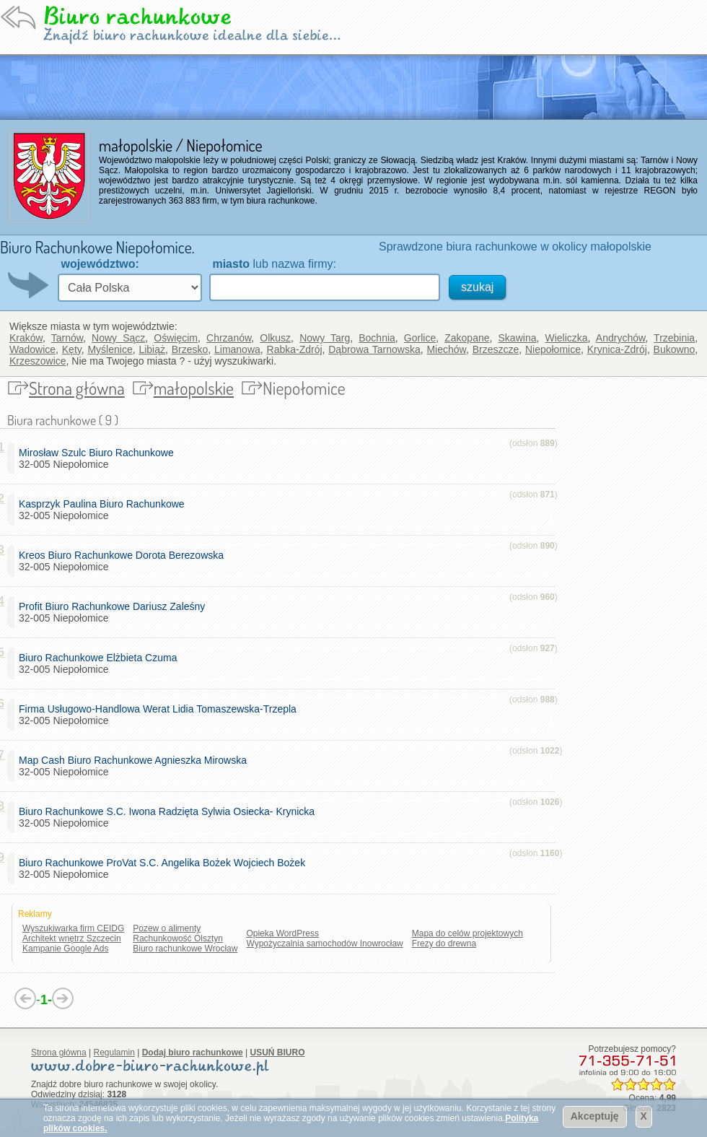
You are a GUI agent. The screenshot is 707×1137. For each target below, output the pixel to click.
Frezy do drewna (444, 943)
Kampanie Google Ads (65, 949)
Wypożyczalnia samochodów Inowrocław (324, 943)
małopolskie (194, 388)
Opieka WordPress (282, 933)
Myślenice (109, 349)
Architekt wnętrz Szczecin (71, 938)
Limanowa (237, 349)
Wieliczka (566, 338)
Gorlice (420, 338)
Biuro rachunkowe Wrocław (185, 949)
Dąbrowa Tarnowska (374, 349)
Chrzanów (228, 338)
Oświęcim (176, 338)
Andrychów (620, 338)
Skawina (518, 338)
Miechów (445, 349)
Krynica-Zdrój (617, 349)
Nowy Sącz (118, 338)
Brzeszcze (496, 349)
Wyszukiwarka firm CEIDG (73, 928)
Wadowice (32, 349)
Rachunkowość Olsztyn (178, 938)
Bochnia (377, 338)
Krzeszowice (37, 361)
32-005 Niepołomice (99, 458)
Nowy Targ (324, 338)
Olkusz (275, 338)
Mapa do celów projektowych (467, 933)
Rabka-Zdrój (294, 349)
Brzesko (190, 349)
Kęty (72, 349)
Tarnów (67, 338)
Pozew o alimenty (167, 928)
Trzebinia (674, 338)
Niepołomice (553, 349)
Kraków (26, 338)
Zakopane (466, 338)
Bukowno (674, 349)
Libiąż (152, 349)
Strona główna (77, 388)
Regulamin (114, 1052)
